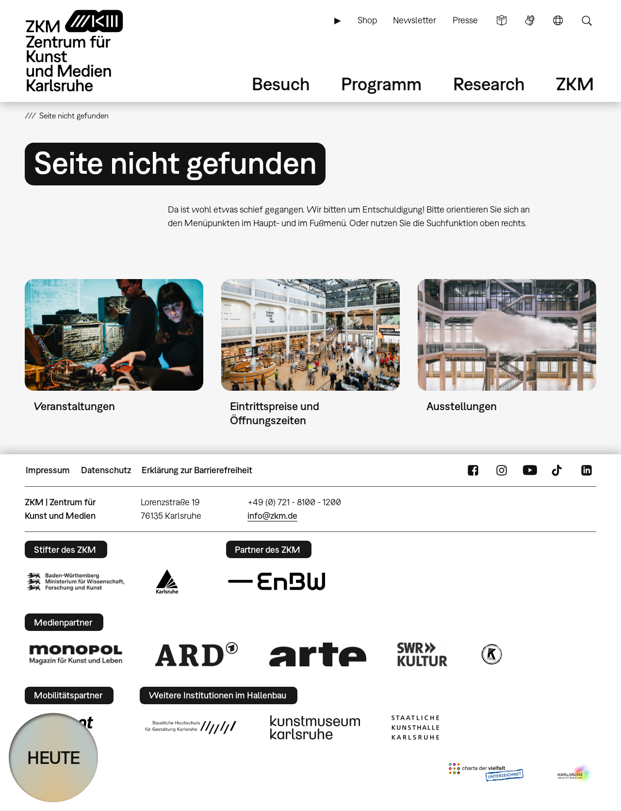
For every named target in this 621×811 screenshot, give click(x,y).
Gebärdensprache (529, 20)
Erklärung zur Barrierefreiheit (197, 470)
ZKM (575, 83)
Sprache (558, 20)
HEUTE (53, 757)
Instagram (501, 470)
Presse (465, 20)
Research (489, 83)
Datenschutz (106, 470)
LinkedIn (586, 470)
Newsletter (414, 20)
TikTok (558, 470)
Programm (381, 83)
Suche (586, 20)
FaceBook (473, 470)
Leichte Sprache (501, 20)
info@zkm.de (272, 516)
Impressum (48, 470)
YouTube (529, 470)
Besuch (281, 83)
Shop (367, 20)
